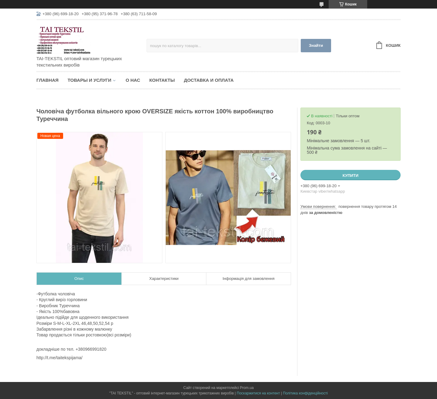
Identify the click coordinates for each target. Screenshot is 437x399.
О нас (133, 80)
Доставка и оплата (209, 80)
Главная (47, 80)
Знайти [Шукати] (316, 45)
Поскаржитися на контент (258, 393)
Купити (350, 175)
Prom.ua (247, 388)
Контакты (162, 80)
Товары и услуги (89, 80)
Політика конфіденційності (305, 393)
